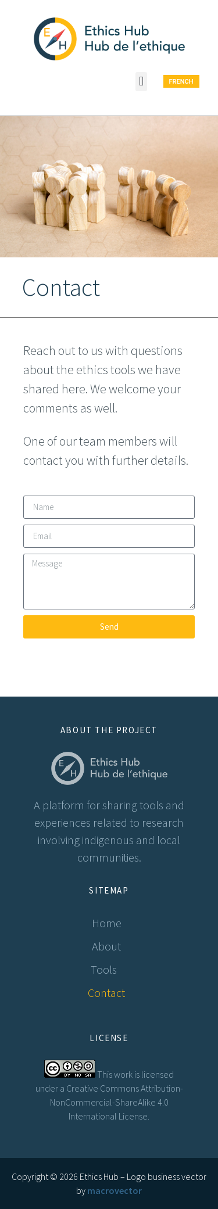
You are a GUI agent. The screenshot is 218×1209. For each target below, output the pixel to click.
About (106, 946)
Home (106, 923)
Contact (106, 992)
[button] (140, 81)
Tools (107, 969)
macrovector (114, 1190)
